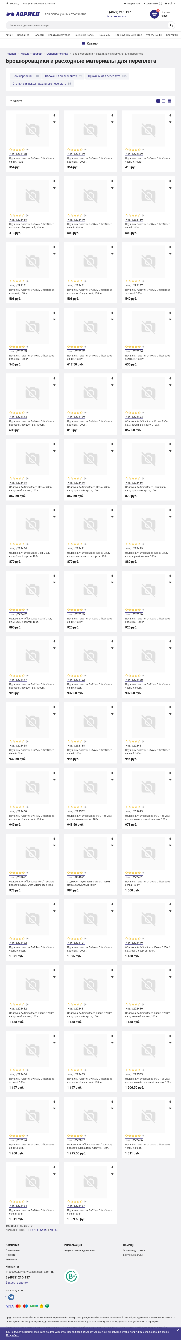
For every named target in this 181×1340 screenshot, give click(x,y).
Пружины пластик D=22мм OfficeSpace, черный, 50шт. (147, 686)
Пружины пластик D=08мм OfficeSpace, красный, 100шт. (31, 291)
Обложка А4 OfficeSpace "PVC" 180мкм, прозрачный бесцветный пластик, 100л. (148, 1080)
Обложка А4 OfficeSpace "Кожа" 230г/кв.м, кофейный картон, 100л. (146, 423)
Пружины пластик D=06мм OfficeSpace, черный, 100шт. (147, 160)
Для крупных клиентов (128, 35)
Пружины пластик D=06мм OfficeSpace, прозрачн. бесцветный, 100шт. (31, 226)
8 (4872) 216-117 (119, 12)
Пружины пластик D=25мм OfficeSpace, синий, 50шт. (31, 1146)
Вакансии (104, 35)
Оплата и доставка (59, 35)
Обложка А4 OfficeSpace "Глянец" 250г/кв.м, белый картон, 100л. (147, 949)
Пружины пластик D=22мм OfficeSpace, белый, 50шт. (31, 752)
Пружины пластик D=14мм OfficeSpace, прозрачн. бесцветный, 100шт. (31, 817)
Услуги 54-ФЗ (154, 35)
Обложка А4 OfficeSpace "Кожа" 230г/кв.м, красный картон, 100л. (88, 489)
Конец (53, 1229)
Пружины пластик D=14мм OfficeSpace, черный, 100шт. (147, 752)
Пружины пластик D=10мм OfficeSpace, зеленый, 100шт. (147, 357)
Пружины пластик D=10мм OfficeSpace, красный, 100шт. (31, 357)
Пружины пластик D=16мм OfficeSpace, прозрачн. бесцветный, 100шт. (89, 1080)
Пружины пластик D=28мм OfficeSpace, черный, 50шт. (147, 1146)
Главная (11, 53)
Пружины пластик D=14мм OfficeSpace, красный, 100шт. (89, 423)
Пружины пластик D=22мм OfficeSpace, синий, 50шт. (89, 686)
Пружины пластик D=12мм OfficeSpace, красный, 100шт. (147, 620)
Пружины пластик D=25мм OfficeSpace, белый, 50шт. (147, 883)
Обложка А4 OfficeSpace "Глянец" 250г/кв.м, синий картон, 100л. (31, 1015)
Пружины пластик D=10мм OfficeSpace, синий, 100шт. (89, 357)
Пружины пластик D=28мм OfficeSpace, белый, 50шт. (31, 1212)
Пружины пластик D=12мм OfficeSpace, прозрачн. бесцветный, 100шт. (31, 686)
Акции (9, 35)
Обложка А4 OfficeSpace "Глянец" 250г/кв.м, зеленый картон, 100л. (147, 1015)
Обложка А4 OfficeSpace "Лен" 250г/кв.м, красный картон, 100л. (145, 489)
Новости (39, 35)
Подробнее (12, 1335)
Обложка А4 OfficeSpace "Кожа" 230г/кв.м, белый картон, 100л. (30, 620)
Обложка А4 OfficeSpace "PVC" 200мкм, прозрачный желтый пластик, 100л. (89, 1146)
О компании (13, 1250)
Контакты (172, 35)
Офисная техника (57, 53)
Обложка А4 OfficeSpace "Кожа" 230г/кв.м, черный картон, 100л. (146, 554)
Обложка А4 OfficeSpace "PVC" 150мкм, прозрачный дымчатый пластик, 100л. (31, 883)
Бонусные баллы (85, 35)
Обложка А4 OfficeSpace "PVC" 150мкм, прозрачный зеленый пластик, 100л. (147, 817)
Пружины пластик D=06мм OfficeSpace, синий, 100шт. (31, 160)
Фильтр (17, 101)
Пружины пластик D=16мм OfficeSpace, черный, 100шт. (31, 1080)
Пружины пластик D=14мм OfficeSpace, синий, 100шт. (89, 752)
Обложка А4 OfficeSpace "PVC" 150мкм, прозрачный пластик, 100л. (89, 817)
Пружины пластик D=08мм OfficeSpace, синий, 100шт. (147, 226)
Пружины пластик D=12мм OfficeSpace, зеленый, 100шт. (147, 291)
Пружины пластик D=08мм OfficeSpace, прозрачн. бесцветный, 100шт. (89, 291)
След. (43, 1229)
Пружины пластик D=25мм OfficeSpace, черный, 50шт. (31, 949)
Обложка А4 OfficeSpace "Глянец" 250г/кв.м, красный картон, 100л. (89, 1015)
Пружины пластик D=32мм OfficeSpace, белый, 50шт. (89, 1212)
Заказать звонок (116, 16)
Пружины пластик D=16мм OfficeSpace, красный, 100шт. (89, 949)
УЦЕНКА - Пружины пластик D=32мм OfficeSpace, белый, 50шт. (88, 883)
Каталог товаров (31, 53)
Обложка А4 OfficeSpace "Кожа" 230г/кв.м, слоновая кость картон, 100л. (88, 554)
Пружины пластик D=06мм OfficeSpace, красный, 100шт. (89, 160)
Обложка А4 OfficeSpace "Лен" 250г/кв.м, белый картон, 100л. (29, 554)
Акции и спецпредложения (79, 1250)
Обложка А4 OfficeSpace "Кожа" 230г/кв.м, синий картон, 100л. (30, 489)
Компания (23, 35)
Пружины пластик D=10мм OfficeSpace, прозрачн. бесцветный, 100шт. (31, 423)
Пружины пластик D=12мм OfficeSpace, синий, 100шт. (89, 620)
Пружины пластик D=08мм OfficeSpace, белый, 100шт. (89, 226)
